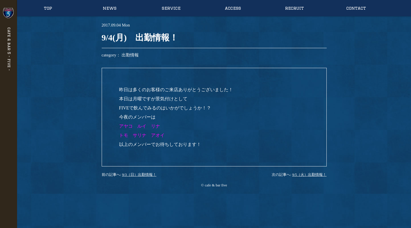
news (109, 8)
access (233, 8)
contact (356, 8)
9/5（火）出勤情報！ (309, 174)
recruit (294, 8)
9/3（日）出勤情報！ (139, 174)
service (171, 8)
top (48, 8)
